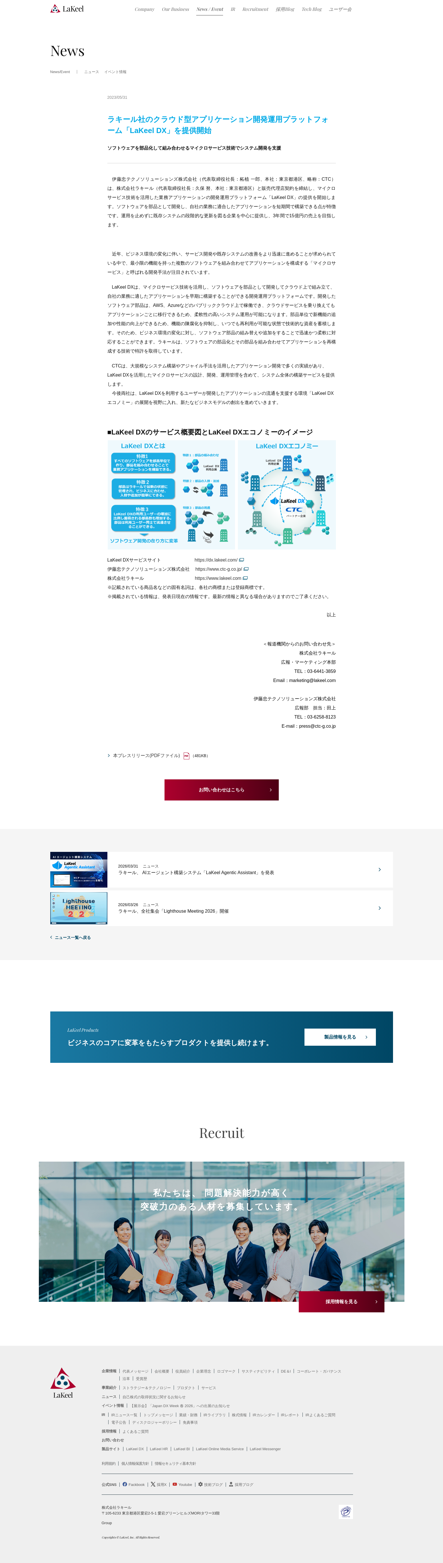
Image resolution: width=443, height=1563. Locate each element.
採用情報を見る (342, 1301)
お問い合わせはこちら (221, 789)
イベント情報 (115, 72)
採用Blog (285, 9)
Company (144, 9)
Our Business (175, 9)
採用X (162, 1484)
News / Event (209, 9)
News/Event (60, 72)
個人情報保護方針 (135, 1463)
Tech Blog (311, 9)
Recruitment (255, 9)
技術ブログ (213, 1484)
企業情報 (109, 1371)
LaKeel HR (159, 1449)
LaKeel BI (182, 1449)
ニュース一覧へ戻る (73, 937)
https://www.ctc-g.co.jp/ (218, 569)
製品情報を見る (340, 1037)
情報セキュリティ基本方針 (175, 1463)
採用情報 (109, 1431)
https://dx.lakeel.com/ (216, 560)
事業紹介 (109, 1387)
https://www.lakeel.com (218, 578)
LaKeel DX (135, 1449)
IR (232, 9)
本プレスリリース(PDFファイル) (146, 755)
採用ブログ (244, 1484)
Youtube (185, 1484)
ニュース (109, 1397)
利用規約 (108, 1463)
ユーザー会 (340, 9)
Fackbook (137, 1484)
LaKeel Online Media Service (220, 1449)
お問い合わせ (113, 1440)
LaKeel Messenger (265, 1449)
